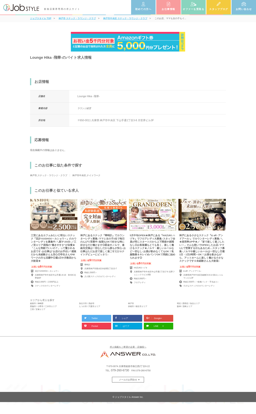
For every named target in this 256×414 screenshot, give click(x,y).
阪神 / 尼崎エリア (184, 306)
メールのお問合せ (128, 379)
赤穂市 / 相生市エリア (137, 306)
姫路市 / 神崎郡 (36, 303)
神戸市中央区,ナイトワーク (86, 175)
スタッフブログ (218, 9)
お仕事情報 (168, 9)
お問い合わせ (244, 9)
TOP (40, 18)
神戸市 (131, 303)
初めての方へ (143, 9)
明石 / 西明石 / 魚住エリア (188, 303)
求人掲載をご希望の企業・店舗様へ (128, 347)
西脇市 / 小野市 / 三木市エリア (43, 306)
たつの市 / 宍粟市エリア (89, 306)
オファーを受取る (193, 9)
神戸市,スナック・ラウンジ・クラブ (48, 175)
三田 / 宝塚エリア (37, 309)
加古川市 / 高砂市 (86, 303)
